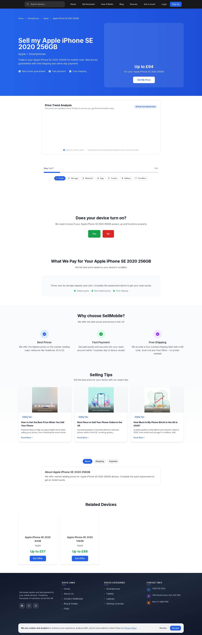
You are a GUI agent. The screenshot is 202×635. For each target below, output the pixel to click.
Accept (175, 628)
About (87, 461)
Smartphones (33, 18)
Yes (94, 233)
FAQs (65, 608)
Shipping (100, 461)
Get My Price (144, 79)
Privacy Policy (130, 628)
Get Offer (38, 558)
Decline (163, 628)
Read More (27, 437)
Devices (133, 4)
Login (164, 4)
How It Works (107, 4)
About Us (68, 593)
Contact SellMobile (72, 598)
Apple (46, 18)
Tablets (109, 593)
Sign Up (175, 4)
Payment (113, 461)
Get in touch (149, 4)
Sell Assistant (88, 4)
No (108, 233)
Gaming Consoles (114, 603)
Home (73, 4)
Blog (122, 4)
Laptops (109, 598)
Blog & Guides (70, 603)
